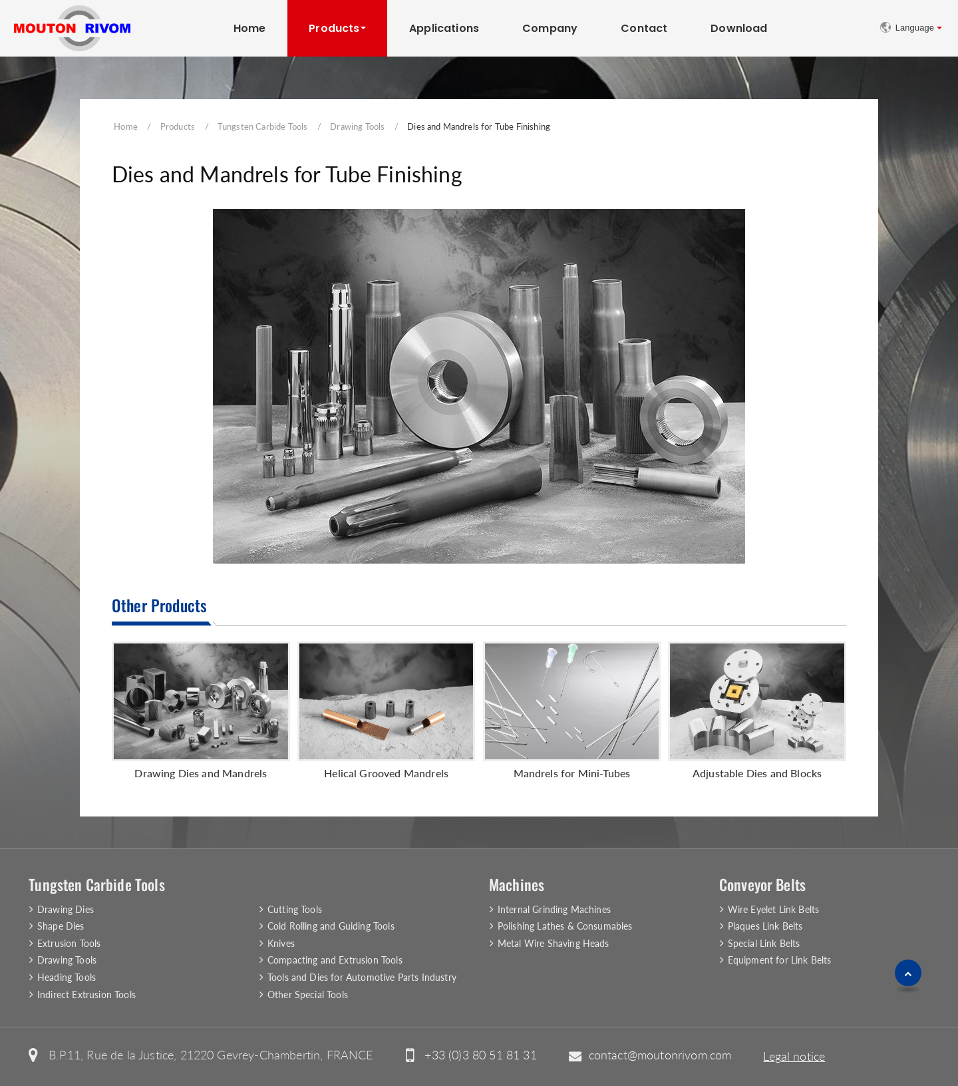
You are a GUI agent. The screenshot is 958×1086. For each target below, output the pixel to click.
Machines (516, 884)
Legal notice (794, 1056)
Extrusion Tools (68, 943)
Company (549, 28)
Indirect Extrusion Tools (86, 994)
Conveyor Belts (762, 884)
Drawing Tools (357, 126)
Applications (444, 28)
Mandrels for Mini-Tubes (572, 773)
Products (177, 126)
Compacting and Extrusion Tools (334, 960)
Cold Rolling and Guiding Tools (331, 926)
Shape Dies (60, 926)
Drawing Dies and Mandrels (200, 773)
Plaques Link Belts (765, 926)
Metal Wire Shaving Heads (553, 943)
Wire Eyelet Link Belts (774, 909)
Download (739, 28)
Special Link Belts (764, 943)
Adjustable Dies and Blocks (757, 773)
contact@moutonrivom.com (660, 1055)
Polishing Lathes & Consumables (565, 926)
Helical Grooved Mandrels (386, 773)
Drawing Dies (65, 909)
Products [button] (334, 28)
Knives (281, 943)
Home (250, 28)
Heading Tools (66, 977)
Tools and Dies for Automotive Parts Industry (361, 977)
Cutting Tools (294, 909)
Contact (644, 28)
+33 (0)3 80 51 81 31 (480, 1055)
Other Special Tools (307, 994)
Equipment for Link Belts (780, 960)
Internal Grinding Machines (554, 909)
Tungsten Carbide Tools (263, 126)
